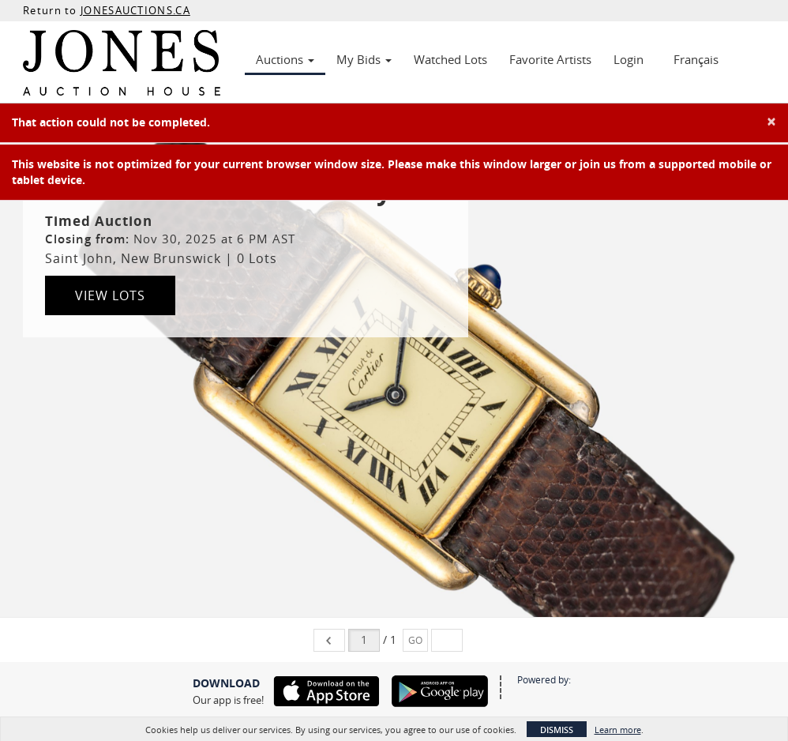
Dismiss (556, 729)
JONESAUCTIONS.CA (135, 10)
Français (696, 59)
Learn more (618, 729)
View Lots (110, 295)
